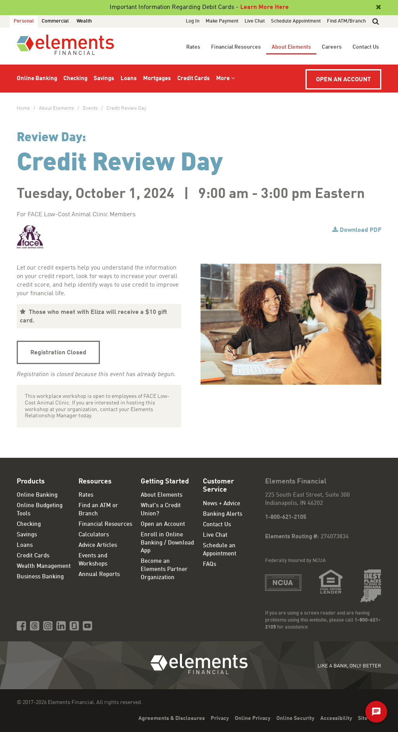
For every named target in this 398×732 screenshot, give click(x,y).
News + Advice (221, 504)
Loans (128, 79)
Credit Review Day (126, 108)
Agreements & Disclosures (171, 718)
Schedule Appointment (296, 21)
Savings (104, 79)
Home (23, 108)
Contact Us (366, 47)
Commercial (55, 21)
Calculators (94, 535)
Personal (24, 21)
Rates (193, 47)
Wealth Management (44, 566)
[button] (376, 21)
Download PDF (360, 230)
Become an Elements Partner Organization (164, 569)
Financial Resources (236, 47)
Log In (192, 21)
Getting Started (165, 481)
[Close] (377, 7)
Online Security (295, 718)
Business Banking (40, 577)
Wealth (84, 21)
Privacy (220, 718)
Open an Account (343, 80)
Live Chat (254, 21)
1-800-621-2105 (285, 517)
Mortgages (157, 79)
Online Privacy (253, 718)
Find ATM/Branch (346, 21)
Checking (75, 79)
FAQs (209, 564)
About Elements (291, 47)
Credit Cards (193, 79)
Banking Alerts (222, 514)
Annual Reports (99, 575)
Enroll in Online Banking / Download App (167, 543)
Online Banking (37, 79)
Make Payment (222, 21)
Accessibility (336, 718)
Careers (332, 47)
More (223, 79)
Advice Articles (98, 545)
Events (90, 108)
